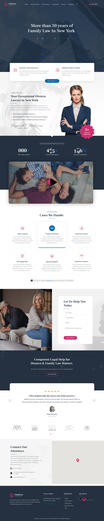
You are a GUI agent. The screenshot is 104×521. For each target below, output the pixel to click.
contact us (49, 280)
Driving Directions (48, 503)
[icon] (80, 499)
